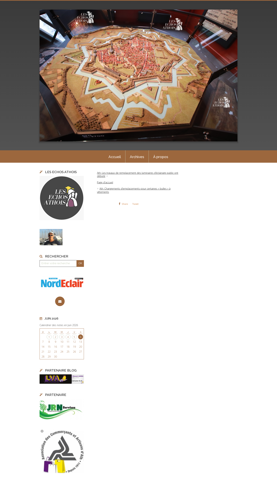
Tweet (135, 204)
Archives (137, 157)
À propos (160, 157)
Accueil (114, 157)
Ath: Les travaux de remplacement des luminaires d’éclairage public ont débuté (137, 174)
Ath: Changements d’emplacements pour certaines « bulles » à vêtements (133, 190)
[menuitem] (114, 156)
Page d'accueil (105, 182)
